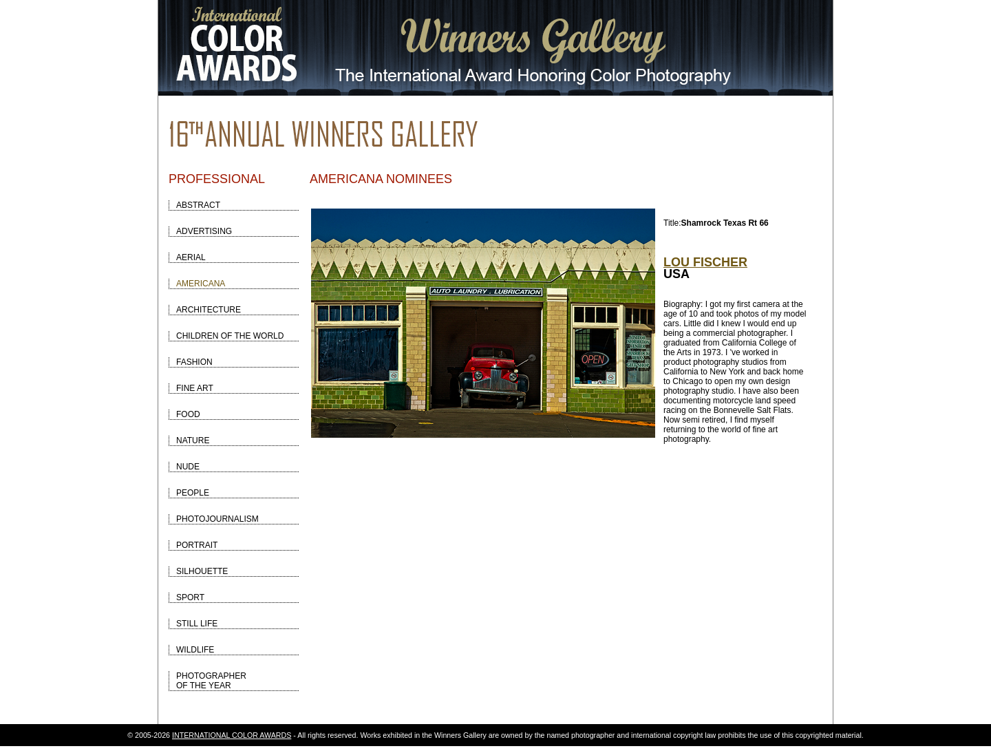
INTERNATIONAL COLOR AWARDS (231, 735)
